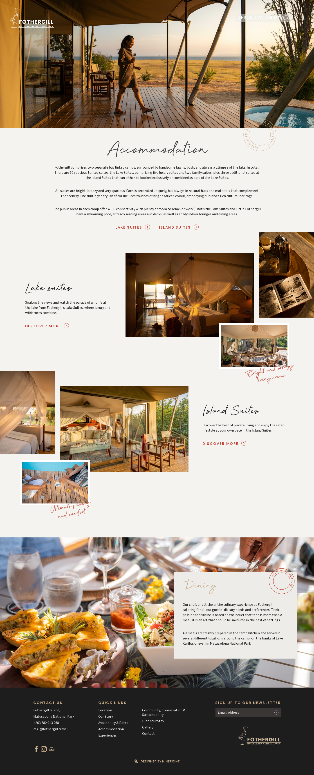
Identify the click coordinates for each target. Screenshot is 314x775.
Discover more (43, 326)
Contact (148, 733)
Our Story (105, 716)
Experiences (107, 735)
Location (105, 710)
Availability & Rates (113, 722)
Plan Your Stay (153, 721)
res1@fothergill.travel (50, 729)
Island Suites (175, 227)
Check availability (260, 17)
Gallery (147, 727)
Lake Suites (128, 227)
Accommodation (111, 729)
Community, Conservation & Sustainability (163, 712)
